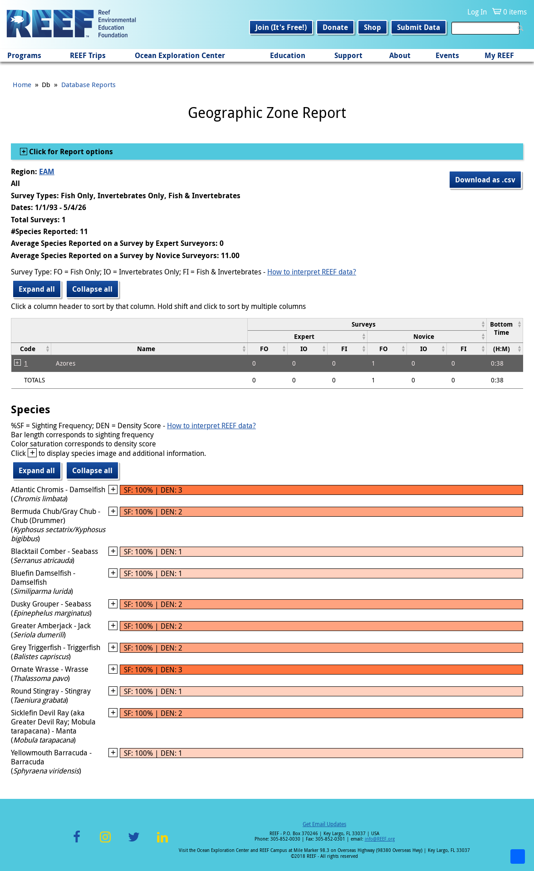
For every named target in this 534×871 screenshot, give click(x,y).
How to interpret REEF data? (311, 272)
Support (348, 55)
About (400, 55)
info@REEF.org (380, 839)
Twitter (133, 842)
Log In (477, 12)
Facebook (76, 842)
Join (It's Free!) (281, 27)
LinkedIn (162, 842)
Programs (24, 55)
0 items (515, 12)
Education (287, 55)
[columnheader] (367, 324)
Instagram (105, 842)
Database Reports (88, 84)
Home (22, 84)
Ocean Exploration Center (180, 55)
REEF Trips (88, 55)
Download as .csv (485, 180)
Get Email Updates (324, 823)
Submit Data (418, 27)
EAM (46, 171)
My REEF (499, 55)
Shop (372, 27)
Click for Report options (70, 152)
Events (447, 55)
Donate (335, 27)
